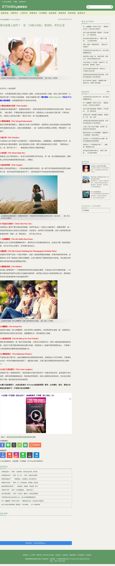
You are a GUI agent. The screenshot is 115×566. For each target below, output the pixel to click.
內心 (27, 437)
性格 (16, 437)
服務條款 (65, 555)
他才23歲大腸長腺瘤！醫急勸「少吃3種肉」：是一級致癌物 (21, 504)
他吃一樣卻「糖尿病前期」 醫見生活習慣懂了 (95, 46)
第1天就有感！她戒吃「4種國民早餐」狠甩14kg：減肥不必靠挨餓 (95, 82)
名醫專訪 (14, 13)
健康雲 (14, 7)
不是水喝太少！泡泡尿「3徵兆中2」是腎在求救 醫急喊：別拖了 (95, 63)
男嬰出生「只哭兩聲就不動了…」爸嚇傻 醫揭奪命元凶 (95, 146)
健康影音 (81, 13)
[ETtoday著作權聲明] (35, 461)
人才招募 (32, 555)
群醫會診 (33, 13)
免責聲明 (88, 555)
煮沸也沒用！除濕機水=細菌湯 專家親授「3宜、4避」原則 (95, 116)
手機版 (15, 2)
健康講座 (62, 13)
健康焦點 (5, 13)
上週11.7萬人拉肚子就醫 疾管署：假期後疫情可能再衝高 (95, 128)
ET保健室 (86, 210)
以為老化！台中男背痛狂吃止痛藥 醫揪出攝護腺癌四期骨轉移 (95, 140)
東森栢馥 (72, 13)
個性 (12, 437)
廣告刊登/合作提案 (49, 555)
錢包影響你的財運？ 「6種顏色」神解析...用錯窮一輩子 (20, 486)
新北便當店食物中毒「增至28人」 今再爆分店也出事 (95, 70)
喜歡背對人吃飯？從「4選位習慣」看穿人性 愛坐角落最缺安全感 (95, 57)
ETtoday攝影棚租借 (96, 192)
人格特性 (22, 437)
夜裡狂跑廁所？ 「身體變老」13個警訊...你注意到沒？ (19, 479)
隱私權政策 (73, 555)
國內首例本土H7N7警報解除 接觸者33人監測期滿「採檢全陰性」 (95, 134)
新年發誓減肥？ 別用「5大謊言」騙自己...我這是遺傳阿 (20, 493)
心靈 (8, 437)
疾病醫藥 (43, 13)
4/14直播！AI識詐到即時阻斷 (98, 166)
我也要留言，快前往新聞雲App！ (36, 543)
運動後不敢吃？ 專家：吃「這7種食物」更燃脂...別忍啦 (20, 482)
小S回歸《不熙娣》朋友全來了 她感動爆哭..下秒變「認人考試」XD (27, 395)
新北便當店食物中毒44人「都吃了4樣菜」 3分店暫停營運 (95, 40)
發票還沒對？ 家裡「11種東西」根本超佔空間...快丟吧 (19, 471)
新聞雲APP (22, 2)
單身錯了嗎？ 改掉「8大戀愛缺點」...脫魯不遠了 (18, 490)
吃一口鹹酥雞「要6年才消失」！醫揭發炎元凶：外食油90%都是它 (23, 501)
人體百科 (24, 13)
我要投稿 (25, 555)
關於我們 (39, 555)
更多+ (108, 91)
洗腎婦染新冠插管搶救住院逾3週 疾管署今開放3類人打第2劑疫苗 (95, 76)
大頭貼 (32, 437)
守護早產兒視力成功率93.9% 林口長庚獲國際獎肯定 (19, 497)
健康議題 (53, 13)
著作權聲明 (81, 555)
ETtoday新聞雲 (6, 2)
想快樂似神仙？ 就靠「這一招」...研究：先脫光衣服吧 (19, 475)
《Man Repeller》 (55, 97)
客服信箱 (58, 555)
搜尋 (111, 7)
